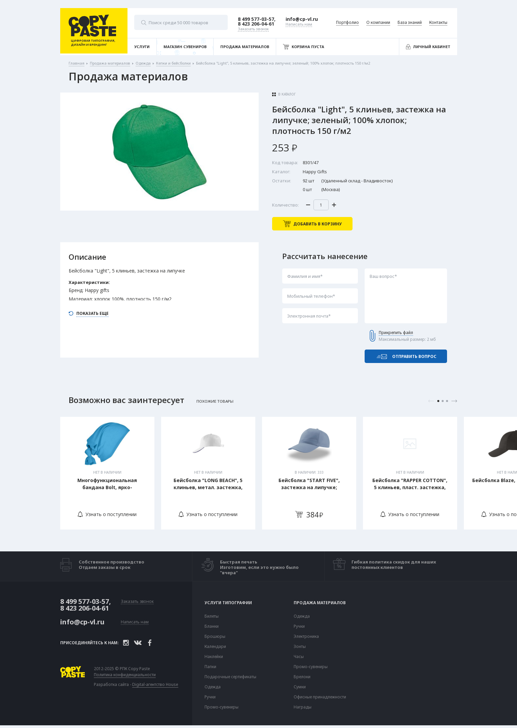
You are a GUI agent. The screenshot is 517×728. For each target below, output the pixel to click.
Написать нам (135, 622)
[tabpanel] (107, 473)
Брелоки (302, 677)
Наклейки (214, 656)
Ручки (210, 697)
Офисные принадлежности (320, 697)
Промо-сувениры (221, 707)
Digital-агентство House (155, 684)
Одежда (213, 687)
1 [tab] (438, 401)
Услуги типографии (228, 603)
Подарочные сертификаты (230, 677)
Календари (215, 646)
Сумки (300, 687)
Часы (299, 656)
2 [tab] (443, 401)
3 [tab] (447, 401)
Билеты (212, 616)
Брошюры (215, 636)
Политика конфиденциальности (125, 675)
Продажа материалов (320, 603)
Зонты (300, 646)
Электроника (306, 636)
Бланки (212, 626)
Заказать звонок (137, 601)
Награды (302, 707)
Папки (210, 666)
